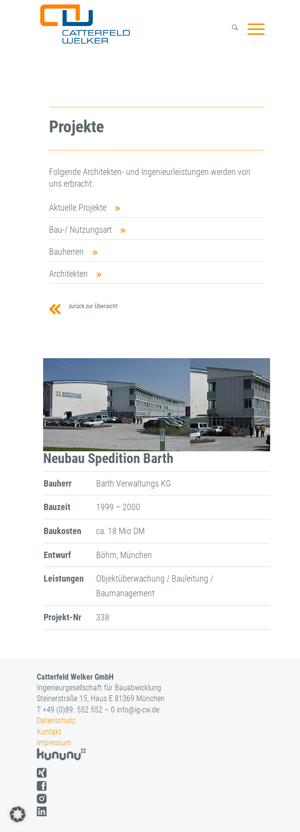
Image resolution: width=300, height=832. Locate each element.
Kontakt (49, 731)
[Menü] (251, 29)
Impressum (54, 742)
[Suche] (230, 29)
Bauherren (66, 251)
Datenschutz (56, 720)
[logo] (130, 24)
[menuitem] (230, 29)
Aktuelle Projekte (77, 207)
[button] (17, 814)
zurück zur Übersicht (92, 306)
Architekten (68, 274)
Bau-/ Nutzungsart (80, 229)
